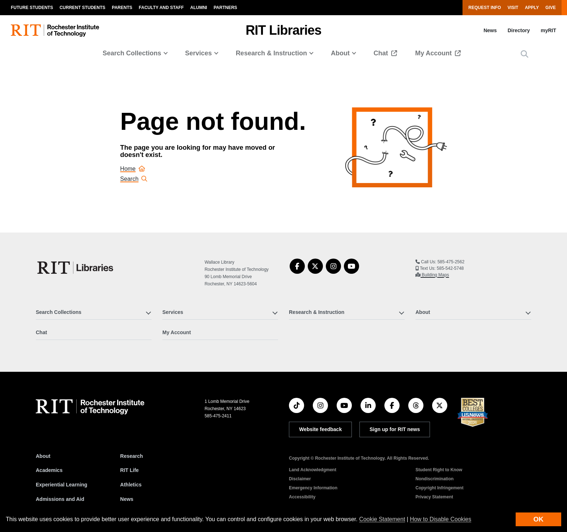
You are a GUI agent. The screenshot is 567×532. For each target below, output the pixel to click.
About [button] (340, 53)
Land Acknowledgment (312, 469)
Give (550, 7)
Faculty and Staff (161, 7)
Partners (225, 7)
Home (132, 169)
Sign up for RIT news (395, 429)
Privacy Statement (434, 496)
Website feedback (320, 429)
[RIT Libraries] (76, 268)
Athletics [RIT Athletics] (130, 485)
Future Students (32, 7)
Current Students (83, 7)
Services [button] (198, 53)
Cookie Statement (382, 519)
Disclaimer (300, 478)
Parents (122, 7)
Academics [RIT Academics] (49, 470)
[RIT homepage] (55, 30)
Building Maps (435, 274)
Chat (382, 53)
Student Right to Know (438, 469)
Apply (532, 7)
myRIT (548, 30)
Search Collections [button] (132, 53)
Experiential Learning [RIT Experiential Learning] (61, 485)
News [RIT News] (126, 499)
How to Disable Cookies (440, 519)
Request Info (484, 7)
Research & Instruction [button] (271, 53)
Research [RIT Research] (131, 456)
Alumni (198, 7)
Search (133, 179)
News (490, 30)
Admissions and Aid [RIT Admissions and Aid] (60, 499)
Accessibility (302, 496)
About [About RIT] (43, 456)
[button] (524, 54)
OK (538, 519)
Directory (519, 30)
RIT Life (129, 470)
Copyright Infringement (439, 487)
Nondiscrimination (434, 478)
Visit (512, 7)
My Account (434, 53)
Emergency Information (313, 487)
